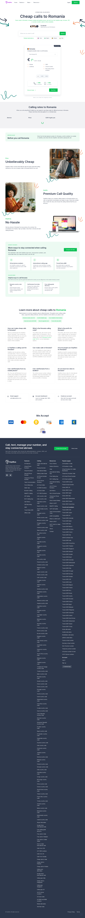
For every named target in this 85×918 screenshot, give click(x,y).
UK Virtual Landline (67, 479)
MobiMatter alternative (68, 635)
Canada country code (42, 564)
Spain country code (42, 530)
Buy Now (53, 90)
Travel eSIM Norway (67, 573)
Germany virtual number (68, 643)
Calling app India (41, 878)
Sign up (75, 2)
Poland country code (42, 562)
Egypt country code (42, 731)
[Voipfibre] (8, 2)
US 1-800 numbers (42, 851)
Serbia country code (42, 517)
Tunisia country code (42, 671)
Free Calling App (28, 485)
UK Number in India (67, 463)
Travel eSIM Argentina (68, 565)
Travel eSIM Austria (67, 596)
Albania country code (42, 600)
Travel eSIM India (66, 540)
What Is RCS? (53, 521)
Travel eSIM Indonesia (68, 612)
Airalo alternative (66, 629)
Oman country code (42, 684)
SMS (25, 507)
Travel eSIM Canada (67, 554)
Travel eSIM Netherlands (68, 562)
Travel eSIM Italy (66, 523)
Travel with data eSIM (56, 321)
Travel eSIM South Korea (68, 618)
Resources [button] (36, 2)
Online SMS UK (66, 487)
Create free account (61, 448)
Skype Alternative (41, 822)
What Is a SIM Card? (55, 518)
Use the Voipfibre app (41, 317)
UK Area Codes (41, 485)
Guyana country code (42, 742)
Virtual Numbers (28, 470)
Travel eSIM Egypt (67, 604)
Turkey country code (42, 801)
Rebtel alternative (41, 904)
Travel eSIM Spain (67, 521)
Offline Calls (27, 512)
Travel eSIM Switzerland (68, 621)
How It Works (53, 463)
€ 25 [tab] (47, 76)
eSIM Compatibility (54, 516)
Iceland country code (42, 527)
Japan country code (42, 572)
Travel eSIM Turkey (67, 626)
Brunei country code (42, 633)
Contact (52, 531)
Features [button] (21, 2)
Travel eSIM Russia (67, 593)
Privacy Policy (71, 912)
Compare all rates (70, 249)
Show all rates (30, 90)
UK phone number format (68, 651)
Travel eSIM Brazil (67, 557)
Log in (68, 2)
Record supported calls (44, 321)
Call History (27, 501)
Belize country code (42, 808)
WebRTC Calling (28, 493)
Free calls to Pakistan (42, 836)
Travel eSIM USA (66, 509)
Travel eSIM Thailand (67, 546)
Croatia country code (42, 708)
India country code (41, 499)
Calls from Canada (41, 856)
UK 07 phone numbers (68, 654)
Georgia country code (42, 767)
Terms (78, 912)
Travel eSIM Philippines (68, 610)
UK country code (41, 559)
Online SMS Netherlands (68, 498)
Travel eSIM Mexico (67, 526)
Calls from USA (41, 848)
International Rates (41, 470)
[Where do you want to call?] (38, 33)
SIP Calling (27, 496)
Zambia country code (42, 589)
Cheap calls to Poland (42, 866)
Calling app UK (40, 889)
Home (15, 2)
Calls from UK (40, 853)
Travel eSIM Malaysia (67, 607)
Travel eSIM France (67, 532)
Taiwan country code (42, 794)
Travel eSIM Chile (66, 568)
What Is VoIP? (53, 503)
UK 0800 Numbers (42, 487)
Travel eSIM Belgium (67, 585)
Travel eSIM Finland (67, 587)
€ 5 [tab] (38, 76)
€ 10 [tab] (42, 76)
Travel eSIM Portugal (67, 571)
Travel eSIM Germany (67, 529)
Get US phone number (68, 646)
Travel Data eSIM (28, 510)
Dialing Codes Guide (42, 473)
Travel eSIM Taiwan (67, 623)
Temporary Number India (68, 473)
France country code (42, 628)
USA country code (41, 496)
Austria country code (42, 693)
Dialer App (27, 487)
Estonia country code (42, 757)
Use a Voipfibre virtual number (55, 317)
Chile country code (42, 769)
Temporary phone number (69, 648)
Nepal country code (42, 506)
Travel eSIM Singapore (68, 548)
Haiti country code (41, 745)
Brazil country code (42, 630)
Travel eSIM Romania (67, 598)
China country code (42, 784)
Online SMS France (67, 490)
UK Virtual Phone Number (69, 476)
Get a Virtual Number (55, 493)
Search (63, 33)
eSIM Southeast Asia (67, 537)
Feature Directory (54, 466)
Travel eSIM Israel (67, 582)
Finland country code (42, 764)
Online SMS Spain (66, 493)
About (51, 528)
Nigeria (46, 38)
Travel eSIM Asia (66, 534)
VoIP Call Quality (54, 508)
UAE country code (41, 577)
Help (51, 469)
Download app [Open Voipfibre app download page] (67, 666)
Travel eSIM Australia (67, 518)
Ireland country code (42, 819)
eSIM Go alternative (67, 637)
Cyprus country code (42, 711)
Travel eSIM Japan (67, 512)
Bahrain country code (42, 520)
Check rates (74, 448)
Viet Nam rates (40, 906)
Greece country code (42, 786)
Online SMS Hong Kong (68, 504)
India (61, 38)
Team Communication (29, 482)
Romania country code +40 (29, 317)
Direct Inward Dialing (55, 500)
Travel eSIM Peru (66, 590)
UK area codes (40, 896)
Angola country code (42, 603)
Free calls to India (41, 834)
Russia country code (42, 574)
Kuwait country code (42, 681)
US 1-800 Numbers (42, 493)
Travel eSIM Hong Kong (68, 543)
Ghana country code (42, 686)
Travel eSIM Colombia (67, 560)
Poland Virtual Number (68, 484)
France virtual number (68, 640)
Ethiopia (54, 38)
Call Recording (28, 504)
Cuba (40, 38)
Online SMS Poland (67, 501)
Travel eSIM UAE (66, 579)
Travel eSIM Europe (67, 481)
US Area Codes (41, 490)
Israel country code (42, 696)
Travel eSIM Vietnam (67, 551)
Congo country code (42, 776)
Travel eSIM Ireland (67, 615)
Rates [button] (28, 2)
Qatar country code (42, 674)
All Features (27, 463)
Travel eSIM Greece (67, 601)
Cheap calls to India (42, 859)
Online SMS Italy (66, 495)
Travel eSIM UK (66, 515)
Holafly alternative (66, 632)
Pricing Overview (41, 468)
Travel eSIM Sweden (67, 576)
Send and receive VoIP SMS (30, 321)
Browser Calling (28, 490)
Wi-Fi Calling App (28, 499)
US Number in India (67, 466)
